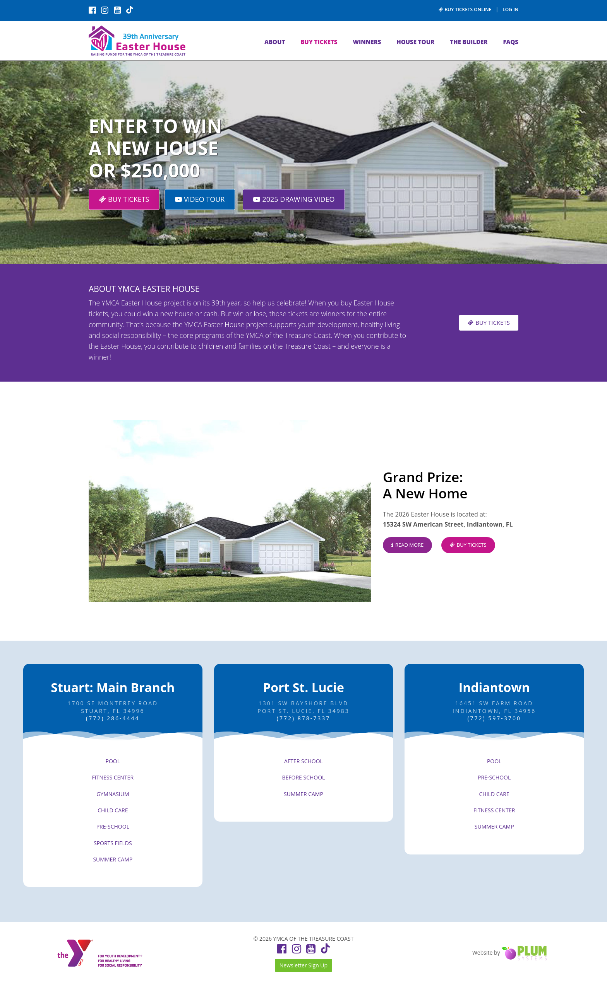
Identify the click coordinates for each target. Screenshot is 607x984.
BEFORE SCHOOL (303, 777)
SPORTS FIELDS (113, 843)
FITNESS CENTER (113, 777)
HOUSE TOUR (415, 42)
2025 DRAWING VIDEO (293, 199)
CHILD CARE (113, 810)
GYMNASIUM (112, 794)
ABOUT (274, 42)
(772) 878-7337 (303, 718)
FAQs (510, 42)
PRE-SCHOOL (112, 826)
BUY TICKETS (318, 42)
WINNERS (367, 42)
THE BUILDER (468, 42)
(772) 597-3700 (494, 718)
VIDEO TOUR (200, 199)
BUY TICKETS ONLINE (465, 9)
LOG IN (510, 9)
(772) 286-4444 (112, 718)
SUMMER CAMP (112, 859)
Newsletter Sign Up (303, 965)
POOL (113, 761)
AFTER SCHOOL (303, 761)
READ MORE (407, 544)
